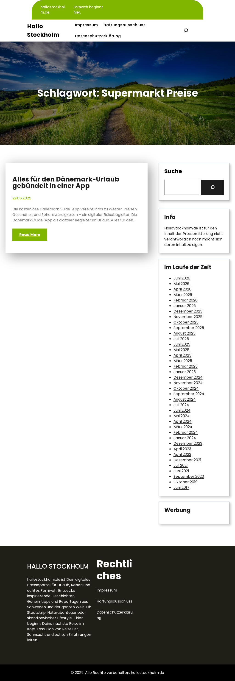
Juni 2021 (181, 471)
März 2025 (182, 360)
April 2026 (182, 289)
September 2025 (188, 327)
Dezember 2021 (187, 460)
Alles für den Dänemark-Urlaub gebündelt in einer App (65, 182)
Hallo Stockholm (58, 566)
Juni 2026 (181, 278)
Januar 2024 (184, 438)
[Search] (212, 187)
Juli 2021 (180, 465)
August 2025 (184, 333)
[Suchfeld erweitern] (185, 30)
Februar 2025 (185, 366)
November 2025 (187, 316)
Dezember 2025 (187, 311)
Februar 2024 (185, 432)
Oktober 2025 (186, 322)
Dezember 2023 (187, 443)
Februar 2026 (185, 300)
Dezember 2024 (188, 377)
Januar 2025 (184, 371)
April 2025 (182, 355)
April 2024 (182, 421)
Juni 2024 (181, 410)
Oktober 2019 (185, 482)
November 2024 (188, 382)
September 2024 (188, 393)
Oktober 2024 (186, 388)
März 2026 (182, 294)
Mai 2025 (181, 349)
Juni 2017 (181, 487)
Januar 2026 (184, 305)
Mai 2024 (181, 416)
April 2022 (182, 454)
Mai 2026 (181, 283)
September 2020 (188, 476)
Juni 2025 (181, 344)
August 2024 (184, 399)
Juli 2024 (181, 404)
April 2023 (182, 449)
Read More (29, 234)
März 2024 (182, 427)
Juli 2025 (181, 338)
